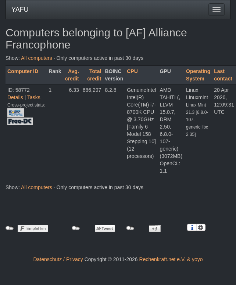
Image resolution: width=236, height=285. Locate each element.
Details (15, 97)
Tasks (33, 97)
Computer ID (22, 71)
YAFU (20, 9)
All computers (36, 58)
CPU (132, 71)
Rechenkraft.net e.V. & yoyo (171, 259)
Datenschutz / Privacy (58, 259)
